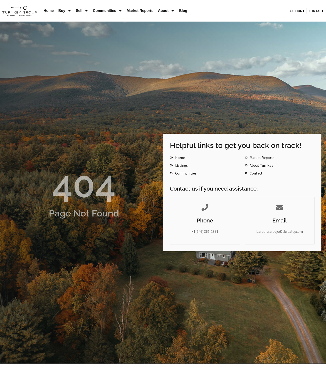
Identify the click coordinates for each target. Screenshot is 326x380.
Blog (183, 11)
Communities (107, 11)
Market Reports (140, 11)
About (166, 11)
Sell (82, 11)
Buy (64, 11)
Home (49, 11)
